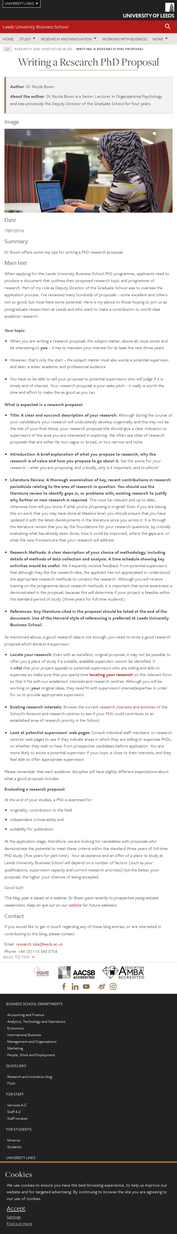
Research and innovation (66, 39)
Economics (15, 1028)
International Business (24, 1035)
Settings (14, 1217)
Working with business (124, 39)
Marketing (15, 1048)
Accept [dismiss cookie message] (16, 1208)
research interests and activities (128, 707)
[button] (167, 27)
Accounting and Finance (25, 1014)
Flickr (11, 1083)
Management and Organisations (31, 1041)
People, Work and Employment (31, 1055)
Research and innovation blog (43, 48)
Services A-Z (16, 1105)
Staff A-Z (14, 1111)
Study (25, 39)
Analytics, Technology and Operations (36, 1021)
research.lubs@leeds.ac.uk (39, 944)
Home (8, 39)
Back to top (16, 957)
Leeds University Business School (35, 26)
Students (14, 1147)
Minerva (13, 1140)
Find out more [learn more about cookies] (19, 1223)
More (158, 39)
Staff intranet (17, 1118)
